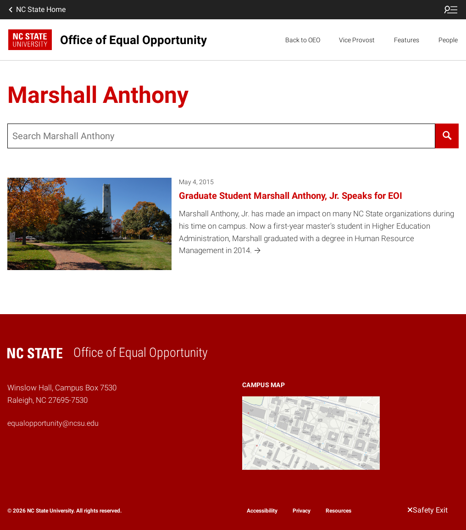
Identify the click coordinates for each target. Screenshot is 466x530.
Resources (338, 510)
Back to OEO (302, 40)
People (448, 40)
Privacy (302, 510)
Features (406, 40)
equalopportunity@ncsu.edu (53, 423)
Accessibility (262, 510)
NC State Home (36, 9)
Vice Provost (357, 40)
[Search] (447, 136)
